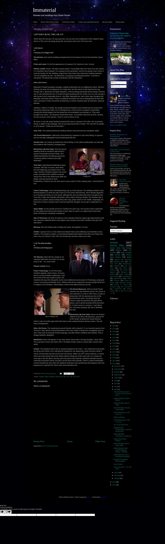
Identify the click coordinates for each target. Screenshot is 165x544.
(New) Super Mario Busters (120, 439)
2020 (114, 343)
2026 (114, 326)
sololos (89, 497)
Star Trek (66, 376)
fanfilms (112, 270)
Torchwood (126, 291)
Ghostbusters (127, 264)
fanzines (116, 280)
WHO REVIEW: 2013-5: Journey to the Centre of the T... (122, 393)
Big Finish (123, 268)
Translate (123, 233)
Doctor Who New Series (121, 248)
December (117, 366)
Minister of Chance (121, 284)
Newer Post (39, 441)
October (117, 372)
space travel (123, 274)
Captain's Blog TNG (55, 376)
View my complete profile (118, 125)
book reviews (126, 252)
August (116, 378)
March (116, 472)
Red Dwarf (124, 270)
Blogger (103, 497)
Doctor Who (117, 245)
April (116, 389)
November (117, 369)
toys (119, 291)
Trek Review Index (68, 22)
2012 (114, 482)
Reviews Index (107, 22)
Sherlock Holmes (125, 282)
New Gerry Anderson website (125, 180)
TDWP (129, 278)
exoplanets (113, 287)
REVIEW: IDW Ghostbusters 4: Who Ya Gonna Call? (122, 429)
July (115, 380)
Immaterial (44, 10)
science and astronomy (122, 259)
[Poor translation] (8, 512)
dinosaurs (124, 272)
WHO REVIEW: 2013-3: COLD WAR (121, 444)
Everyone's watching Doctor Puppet (120, 460)
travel (111, 293)
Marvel (118, 250)
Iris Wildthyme (126, 276)
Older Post (100, 441)
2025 (114, 329)
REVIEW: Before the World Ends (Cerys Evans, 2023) (119, 165)
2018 (114, 349)
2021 (114, 340)
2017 (114, 352)
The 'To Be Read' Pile (121, 425)
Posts (114, 82)
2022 (114, 337)
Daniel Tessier (125, 96)
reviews (114, 242)
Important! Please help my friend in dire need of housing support (120, 35)
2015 (114, 358)
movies (117, 255)
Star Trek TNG (74, 376)
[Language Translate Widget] (121, 230)
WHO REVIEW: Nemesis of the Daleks (122, 408)
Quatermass (118, 289)
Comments (115, 86)
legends (112, 272)
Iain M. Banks (118, 464)
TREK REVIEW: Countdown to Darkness (122, 435)
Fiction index (120, 22)
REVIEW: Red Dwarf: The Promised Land (118, 135)
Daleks (112, 274)
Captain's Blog (43, 376)
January (117, 478)
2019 (114, 346)
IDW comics (114, 276)
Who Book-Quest (126, 287)
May (115, 386)
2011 (114, 485)
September (118, 375)
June (116, 383)
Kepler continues (119, 417)
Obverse (117, 266)
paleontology (118, 278)
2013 (114, 363)
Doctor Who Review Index (50, 22)
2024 (114, 331)
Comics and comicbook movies (88, 22)
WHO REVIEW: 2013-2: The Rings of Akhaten (122, 455)
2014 (114, 360)
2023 (114, 334)
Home (35, 22)
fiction (129, 257)
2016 (114, 355)
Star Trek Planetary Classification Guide (123, 200)
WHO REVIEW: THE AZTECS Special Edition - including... (121, 450)
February (117, 475)
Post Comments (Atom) (50, 446)
